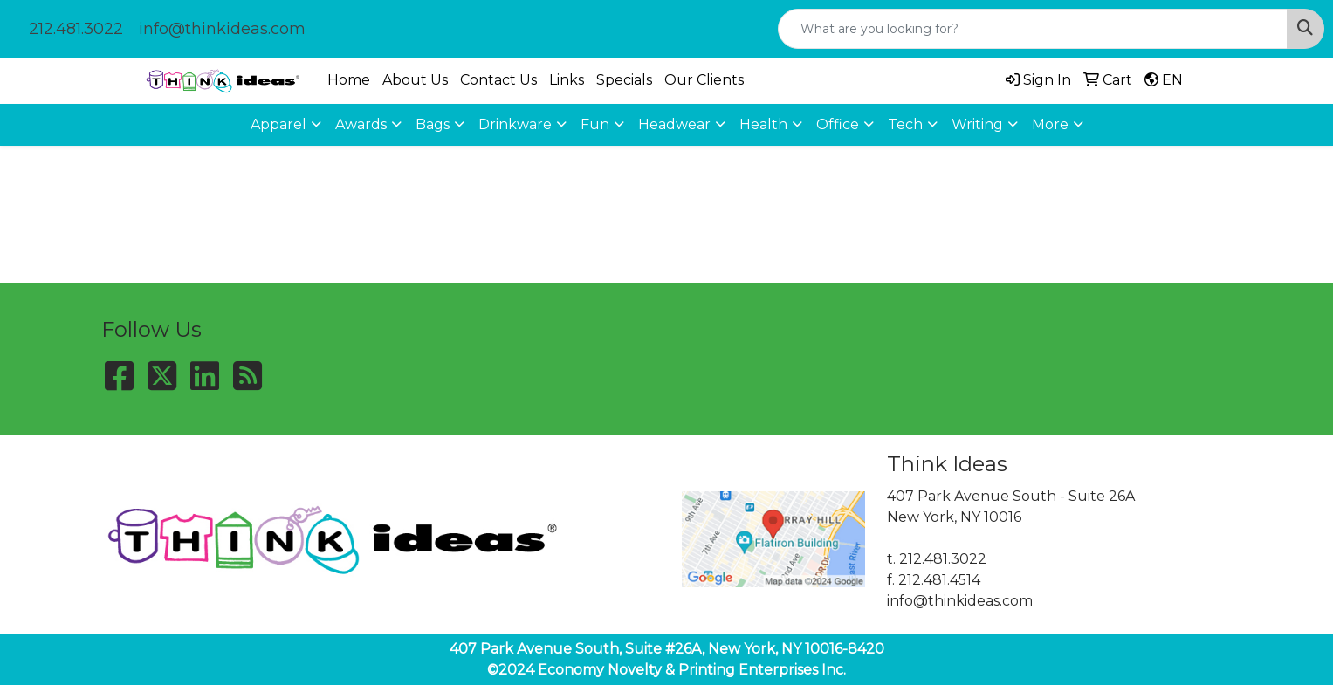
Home (348, 80)
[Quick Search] (1033, 29)
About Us (415, 80)
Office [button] (837, 124)
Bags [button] (433, 124)
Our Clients (704, 80)
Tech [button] (905, 124)
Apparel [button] (278, 124)
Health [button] (763, 124)
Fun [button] (595, 124)
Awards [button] (361, 124)
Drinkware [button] (515, 124)
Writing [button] (977, 124)
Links (566, 80)
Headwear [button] (674, 124)
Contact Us (498, 80)
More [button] (1050, 124)
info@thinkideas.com (222, 28)
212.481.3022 (76, 28)
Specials (624, 80)
